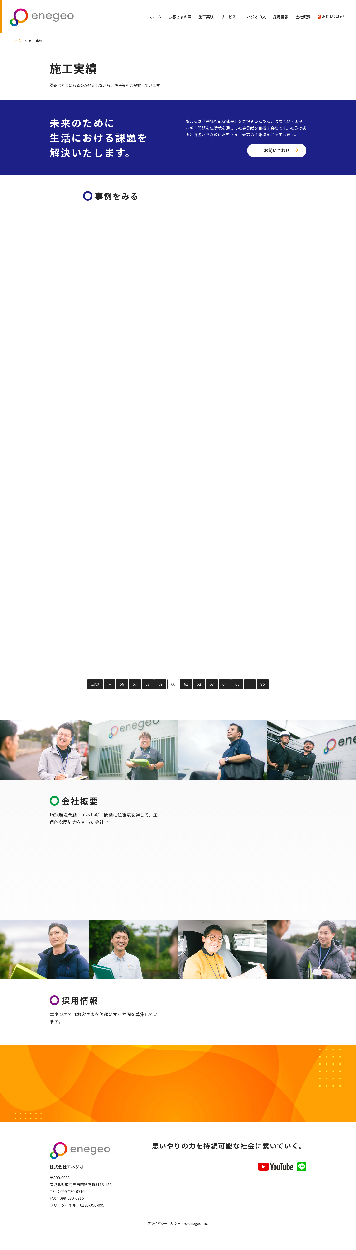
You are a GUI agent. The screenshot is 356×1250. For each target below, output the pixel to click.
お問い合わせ (333, 16)
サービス (228, 16)
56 (122, 685)
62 (199, 685)
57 (135, 685)
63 (212, 685)
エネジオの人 (254, 16)
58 (147, 685)
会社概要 (303, 16)
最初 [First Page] (95, 685)
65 (237, 685)
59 (160, 685)
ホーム (155, 16)
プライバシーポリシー (164, 1227)
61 (186, 685)
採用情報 (280, 16)
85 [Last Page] (262, 685)
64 (224, 685)
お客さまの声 (179, 16)
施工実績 (206, 16)
